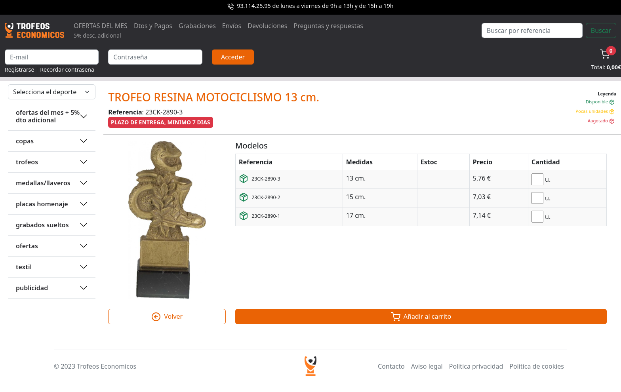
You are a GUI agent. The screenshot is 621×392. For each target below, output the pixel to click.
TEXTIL (24, 267)
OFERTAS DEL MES (101, 30)
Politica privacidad (476, 366)
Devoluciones (267, 25)
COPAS (25, 141)
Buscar (601, 30)
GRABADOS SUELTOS (42, 225)
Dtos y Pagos (153, 25)
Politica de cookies (536, 366)
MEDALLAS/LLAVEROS (43, 183)
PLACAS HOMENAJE (42, 204)
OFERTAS (27, 246)
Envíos (231, 25)
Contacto (391, 366)
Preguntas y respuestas (328, 25)
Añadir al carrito (421, 317)
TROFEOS (27, 162)
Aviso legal (427, 366)
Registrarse (19, 69)
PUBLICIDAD (32, 288)
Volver (167, 317)
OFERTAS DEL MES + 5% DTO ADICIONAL (48, 116)
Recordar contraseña (67, 69)
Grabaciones (197, 25)
